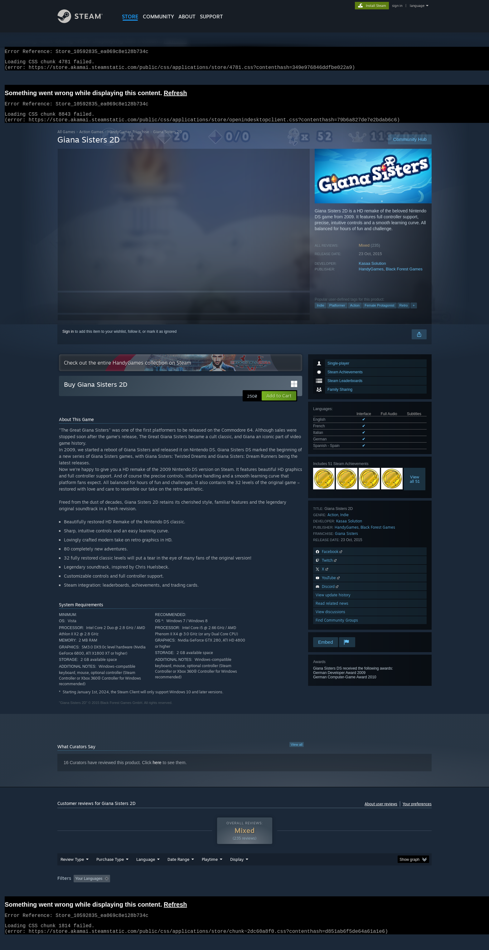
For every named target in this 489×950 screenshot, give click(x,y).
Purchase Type (110, 871)
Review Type (72, 871)
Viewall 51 (415, 486)
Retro (403, 313)
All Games (66, 139)
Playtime (210, 871)
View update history (333, 602)
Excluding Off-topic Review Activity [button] (152, 890)
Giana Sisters (346, 541)
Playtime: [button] (200, 890)
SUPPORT (211, 16)
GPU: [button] (350, 890)
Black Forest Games (404, 276)
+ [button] (413, 313)
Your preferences (417, 811)
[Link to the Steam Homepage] (84, 21)
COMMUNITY (158, 16)
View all (297, 752)
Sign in (68, 339)
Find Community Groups (337, 627)
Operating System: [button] (297, 890)
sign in (397, 5)
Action (355, 313)
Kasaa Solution (372, 271)
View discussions (330, 619)
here (157, 770)
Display (237, 871)
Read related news (332, 610)
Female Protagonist (379, 313)
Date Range (178, 871)
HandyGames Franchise (128, 139)
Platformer (337, 313)
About (187, 16)
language (417, 5)
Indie (320, 313)
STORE (130, 16)
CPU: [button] (329, 890)
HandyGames (371, 276)
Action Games (91, 139)
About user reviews (381, 811)
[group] (244, 891)
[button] (279, 403)
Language (145, 871)
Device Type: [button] (377, 890)
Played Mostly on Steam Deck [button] (245, 890)
